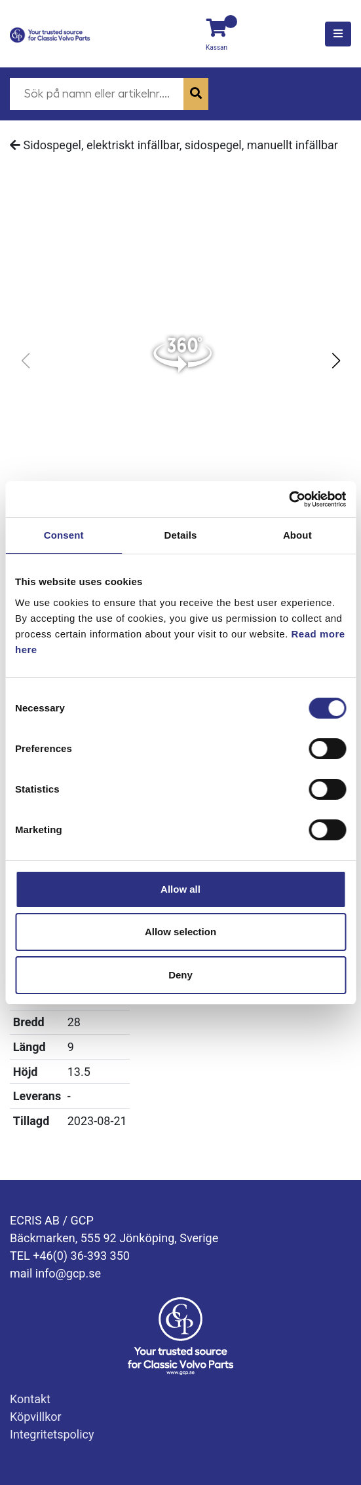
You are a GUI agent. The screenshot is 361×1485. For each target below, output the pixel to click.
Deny (180, 974)
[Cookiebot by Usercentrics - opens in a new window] (288, 499)
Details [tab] (180, 535)
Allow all (180, 889)
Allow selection (180, 931)
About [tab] (297, 535)
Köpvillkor (36, 1416)
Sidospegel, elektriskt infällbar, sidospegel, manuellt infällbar (174, 145)
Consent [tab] (64, 535)
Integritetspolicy (52, 1434)
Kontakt (30, 1399)
